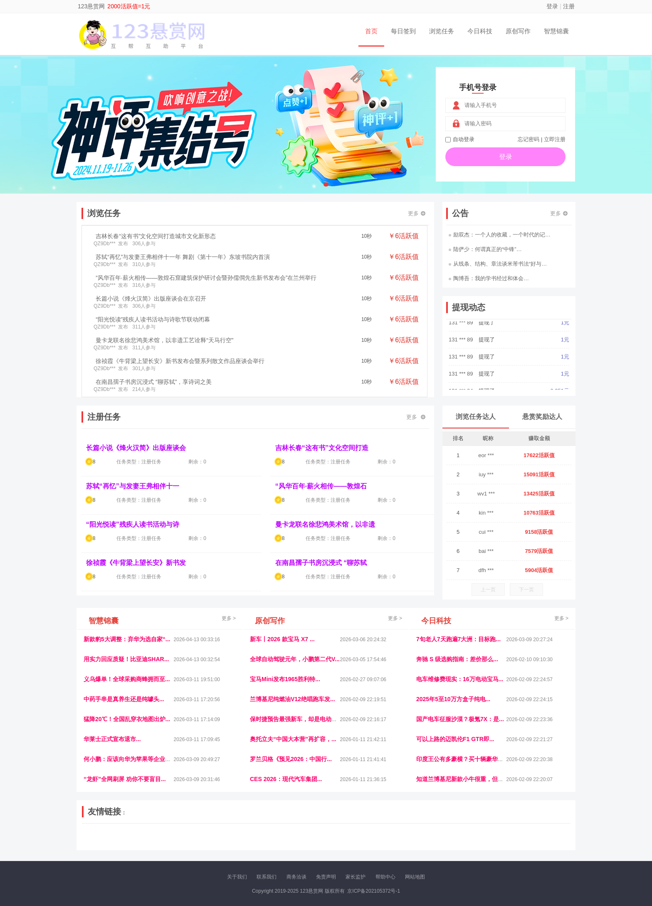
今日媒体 (458, 836)
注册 (569, 6)
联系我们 (267, 877)
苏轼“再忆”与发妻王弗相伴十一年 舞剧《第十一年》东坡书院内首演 (183, 257)
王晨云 (201, 843)
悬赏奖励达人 (542, 416)
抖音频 (279, 836)
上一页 (488, 589)
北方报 (500, 836)
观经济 (437, 836)
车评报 (366, 836)
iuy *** (486, 474)
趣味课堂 (181, 843)
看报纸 (254, 843)
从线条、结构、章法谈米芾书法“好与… (498, 264)
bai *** (486, 551)
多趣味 (125, 843)
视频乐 (233, 836)
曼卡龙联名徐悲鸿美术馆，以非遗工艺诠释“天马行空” (164, 340)
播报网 (419, 836)
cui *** (486, 532)
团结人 (479, 843)
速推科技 (480, 836)
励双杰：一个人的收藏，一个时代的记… (500, 234)
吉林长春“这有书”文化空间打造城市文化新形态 (156, 236)
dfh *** (486, 570)
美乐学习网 (99, 836)
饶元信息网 (127, 836)
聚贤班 (343, 843)
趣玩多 (542, 843)
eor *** (486, 455)
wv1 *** (486, 493)
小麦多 (325, 843)
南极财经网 (393, 843)
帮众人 (497, 843)
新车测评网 (520, 843)
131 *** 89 (461, 329)
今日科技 (479, 31)
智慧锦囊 (556, 31)
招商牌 (219, 843)
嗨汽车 (384, 836)
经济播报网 (256, 836)
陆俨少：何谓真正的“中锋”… (485, 249)
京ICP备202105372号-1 (373, 891)
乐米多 (289, 843)
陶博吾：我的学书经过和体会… (489, 278)
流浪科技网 (182, 836)
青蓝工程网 (155, 836)
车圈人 (402, 836)
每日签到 (403, 31)
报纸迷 (272, 843)
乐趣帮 (160, 843)
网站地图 (415, 877)
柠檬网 (143, 843)
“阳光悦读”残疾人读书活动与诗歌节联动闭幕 (153, 319)
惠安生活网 (210, 836)
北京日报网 (365, 843)
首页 (371, 31)
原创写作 (518, 31)
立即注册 (555, 139)
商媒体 (307, 843)
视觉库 (314, 836)
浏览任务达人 (476, 416)
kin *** (486, 513)
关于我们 (237, 877)
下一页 (526, 589)
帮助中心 (385, 877)
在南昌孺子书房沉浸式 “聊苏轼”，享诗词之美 (154, 381)
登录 (552, 6)
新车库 (444, 843)
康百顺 (107, 843)
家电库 (518, 836)
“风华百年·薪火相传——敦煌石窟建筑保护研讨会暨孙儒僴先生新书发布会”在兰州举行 (206, 277)
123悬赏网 (91, 6)
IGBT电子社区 (340, 836)
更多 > (229, 618)
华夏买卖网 (421, 843)
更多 (416, 213)
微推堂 (461, 843)
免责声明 (326, 877)
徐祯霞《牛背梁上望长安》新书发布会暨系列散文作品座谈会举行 (180, 361)
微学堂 (236, 843)
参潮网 (296, 836)
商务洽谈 (296, 877)
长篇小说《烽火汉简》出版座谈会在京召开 (151, 298)
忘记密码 (528, 139)
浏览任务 (441, 31)
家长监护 (356, 877)
